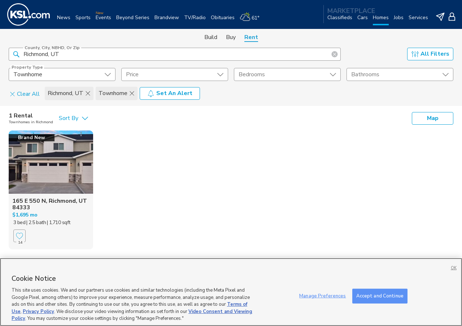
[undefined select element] (62, 74)
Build (210, 37)
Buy (231, 37)
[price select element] (174, 74)
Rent (251, 37)
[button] (16, 53)
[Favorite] (19, 236)
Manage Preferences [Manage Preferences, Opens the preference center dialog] (322, 295)
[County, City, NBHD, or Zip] (175, 54)
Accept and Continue (380, 295)
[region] (231, 292)
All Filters (430, 54)
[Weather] (252, 20)
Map (433, 118)
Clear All (25, 93)
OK (454, 268)
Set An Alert (169, 93)
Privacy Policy (38, 311)
